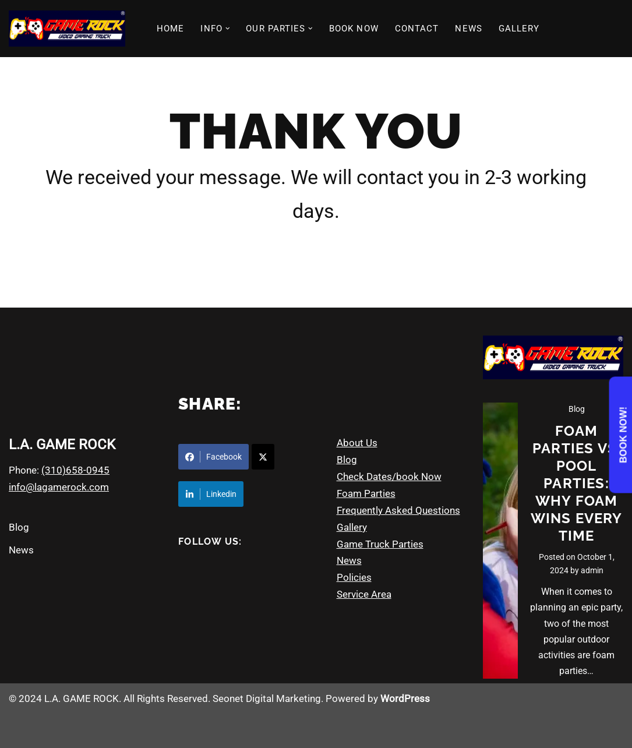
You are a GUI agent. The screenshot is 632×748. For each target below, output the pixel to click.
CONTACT (417, 28)
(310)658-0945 (75, 470)
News (21, 550)
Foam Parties (366, 493)
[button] (227, 28)
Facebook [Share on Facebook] (213, 457)
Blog (19, 527)
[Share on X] (263, 457)
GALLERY (519, 28)
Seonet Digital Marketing (267, 698)
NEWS (468, 28)
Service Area (364, 594)
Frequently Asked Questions (398, 510)
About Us (357, 443)
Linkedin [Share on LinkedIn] (210, 494)
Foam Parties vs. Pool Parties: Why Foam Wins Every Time (577, 483)
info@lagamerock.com (59, 487)
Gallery (352, 527)
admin (592, 570)
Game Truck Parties (380, 544)
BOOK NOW (354, 28)
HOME (170, 28)
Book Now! (624, 435)
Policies (354, 577)
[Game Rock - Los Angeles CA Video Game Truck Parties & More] (67, 28)
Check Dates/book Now (389, 476)
